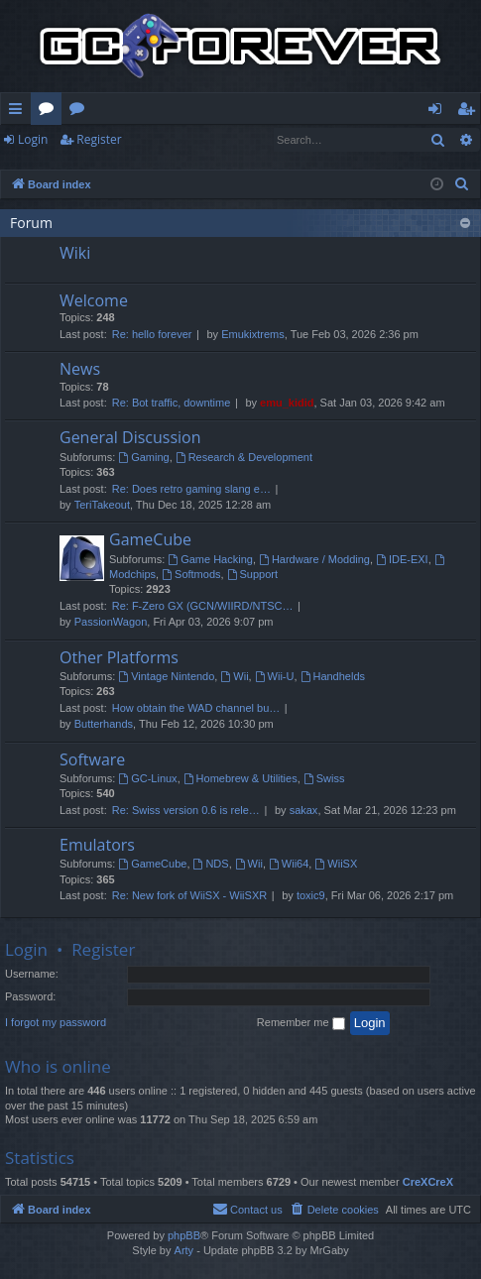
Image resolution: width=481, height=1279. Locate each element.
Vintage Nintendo (166, 676)
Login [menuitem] (438, 112)
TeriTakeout (102, 505)
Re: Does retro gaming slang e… (191, 489)
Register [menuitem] (470, 112)
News (80, 369)
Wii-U (275, 676)
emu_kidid (286, 402)
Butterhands (103, 724)
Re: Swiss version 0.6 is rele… (186, 810)
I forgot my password (55, 1022)
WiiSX (335, 864)
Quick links (19, 112)
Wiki (80, 112)
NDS (211, 864)
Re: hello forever (152, 334)
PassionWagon (111, 622)
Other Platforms (119, 657)
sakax (304, 810)
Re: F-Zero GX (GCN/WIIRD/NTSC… (203, 606)
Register (98, 139)
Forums (50, 112)
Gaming (143, 457)
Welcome (94, 300)
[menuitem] (462, 184)
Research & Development (244, 457)
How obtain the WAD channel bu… (196, 708)
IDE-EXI (402, 559)
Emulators (97, 845)
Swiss (324, 778)
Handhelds (333, 676)
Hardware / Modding (314, 559)
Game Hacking (210, 559)
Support (252, 574)
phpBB (184, 1235)
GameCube (150, 539)
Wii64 (288, 864)
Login (33, 139)
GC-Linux (147, 778)
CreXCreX (428, 1182)
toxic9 (311, 895)
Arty (184, 1250)
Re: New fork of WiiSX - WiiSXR (189, 895)
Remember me (301, 1023)
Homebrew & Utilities (240, 778)
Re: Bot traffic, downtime (171, 402)
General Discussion (130, 437)
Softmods (191, 574)
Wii (234, 676)
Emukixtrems (253, 334)
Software (92, 759)
